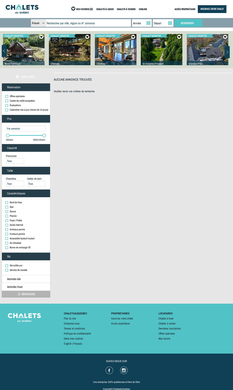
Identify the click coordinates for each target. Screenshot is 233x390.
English (67, 343)
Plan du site (70, 318)
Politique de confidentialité (77, 333)
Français (77, 343)
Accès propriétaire (120, 323)
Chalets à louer (166, 318)
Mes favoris (164, 338)
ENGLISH (143, 9)
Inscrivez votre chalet (122, 318)
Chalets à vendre (166, 323)
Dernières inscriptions (169, 328)
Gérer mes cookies (73, 338)
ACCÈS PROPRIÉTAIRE (185, 9)
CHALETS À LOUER (105, 9)
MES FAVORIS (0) (84, 9)
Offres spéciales (166, 333)
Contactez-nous (72, 323)
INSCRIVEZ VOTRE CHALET (212, 9)
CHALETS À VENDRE (126, 9)
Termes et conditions (74, 328)
